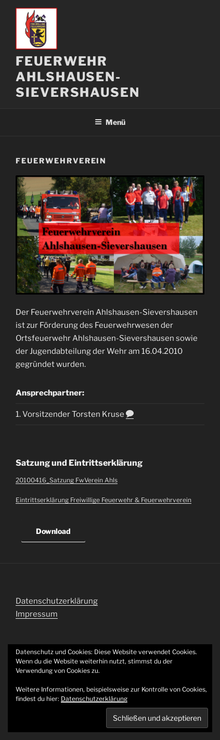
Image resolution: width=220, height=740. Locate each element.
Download (53, 531)
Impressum (37, 614)
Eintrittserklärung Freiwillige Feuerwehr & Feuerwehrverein (103, 500)
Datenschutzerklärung (57, 601)
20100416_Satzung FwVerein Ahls (67, 480)
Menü (110, 122)
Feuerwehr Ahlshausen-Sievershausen (78, 77)
